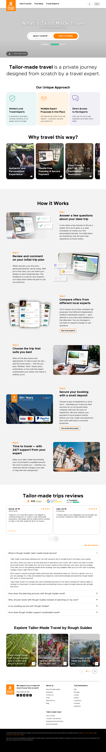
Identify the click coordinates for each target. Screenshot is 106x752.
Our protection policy (70, 428)
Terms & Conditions (88, 733)
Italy (75, 689)
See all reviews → (92, 545)
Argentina (77, 706)
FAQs (48, 698)
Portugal (76, 692)
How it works (25, 4)
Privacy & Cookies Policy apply (15, 734)
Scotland (77, 703)
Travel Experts (52, 4)
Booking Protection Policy (54, 721)
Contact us (50, 695)
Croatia (76, 695)
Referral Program (52, 724)
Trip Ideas (38, 4)
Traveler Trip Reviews (53, 718)
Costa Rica (77, 700)
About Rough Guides (53, 689)
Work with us (50, 700)
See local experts (68, 330)
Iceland (76, 698)
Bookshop (49, 692)
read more (12, 531)
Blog (47, 703)
